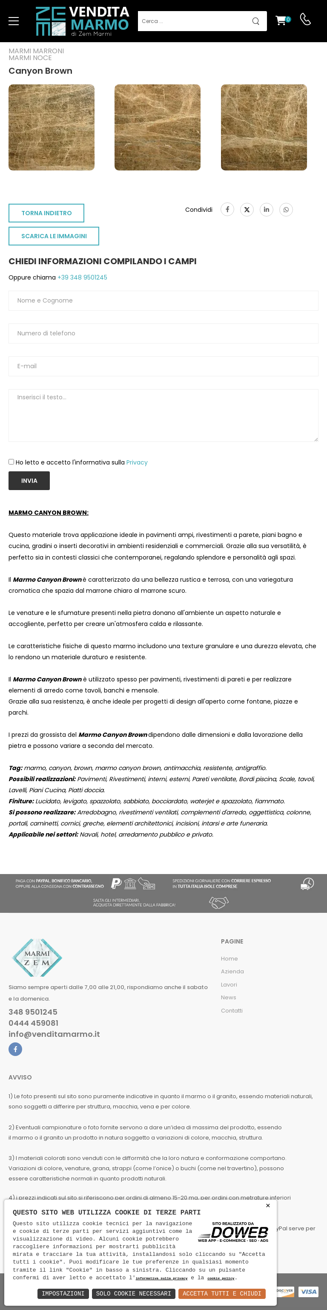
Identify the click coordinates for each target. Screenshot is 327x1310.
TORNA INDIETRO (46, 213)
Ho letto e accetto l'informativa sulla (82, 462)
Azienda (232, 971)
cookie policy (220, 1278)
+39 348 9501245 (81, 277)
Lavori (229, 985)
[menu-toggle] (14, 21)
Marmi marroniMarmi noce (36, 54)
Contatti (232, 1011)
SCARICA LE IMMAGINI (54, 236)
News (228, 997)
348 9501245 (33, 1012)
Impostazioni (63, 1294)
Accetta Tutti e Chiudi (222, 1294)
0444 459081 (33, 1023)
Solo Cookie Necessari (133, 1294)
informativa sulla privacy (162, 1278)
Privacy (137, 462)
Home (229, 959)
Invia (29, 480)
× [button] (268, 1205)
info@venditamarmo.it (54, 1034)
